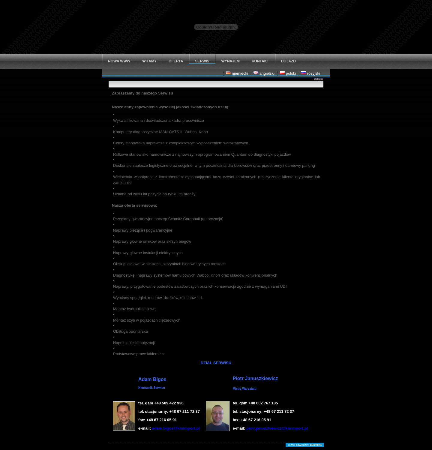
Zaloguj (318, 78)
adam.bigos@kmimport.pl (176, 428)
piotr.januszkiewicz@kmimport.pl (277, 428)
